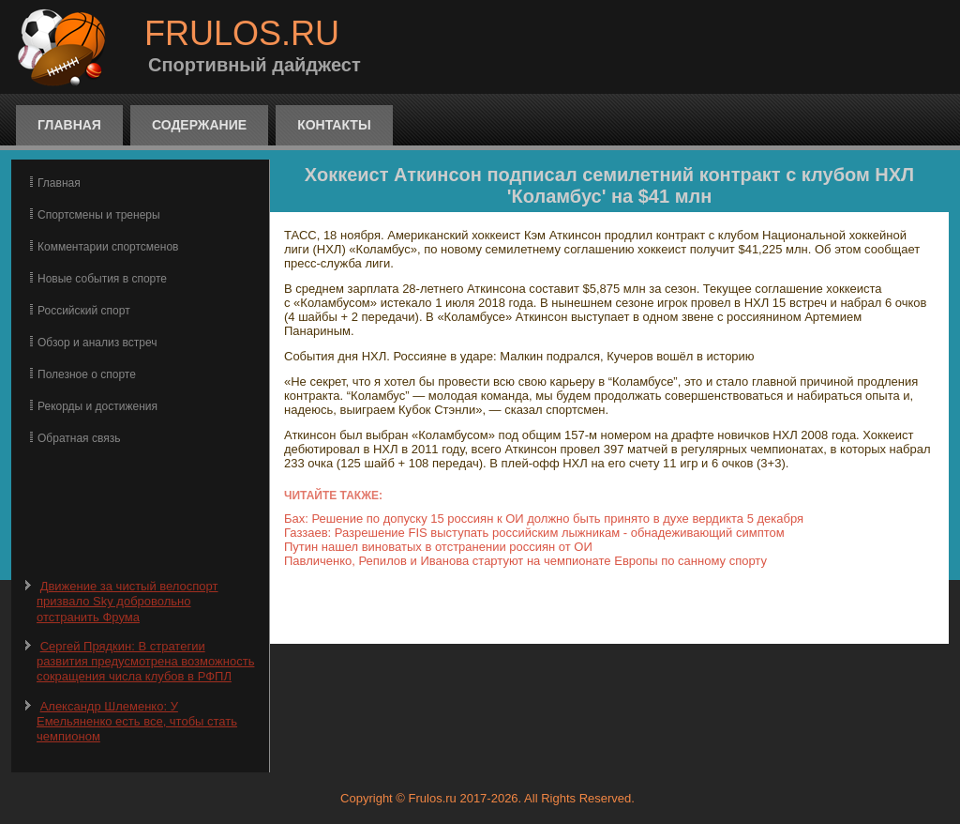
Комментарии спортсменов (108, 246)
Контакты (333, 124)
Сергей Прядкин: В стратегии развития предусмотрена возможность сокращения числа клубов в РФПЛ (145, 661)
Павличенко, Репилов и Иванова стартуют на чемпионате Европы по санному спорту (525, 561)
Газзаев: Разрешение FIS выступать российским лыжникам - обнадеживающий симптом (534, 533)
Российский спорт (84, 310)
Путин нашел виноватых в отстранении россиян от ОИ (438, 547)
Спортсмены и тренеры (99, 214)
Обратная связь (79, 438)
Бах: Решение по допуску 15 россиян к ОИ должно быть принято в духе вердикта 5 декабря (543, 518)
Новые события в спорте (102, 278)
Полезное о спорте (87, 374)
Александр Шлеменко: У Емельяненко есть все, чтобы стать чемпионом (137, 721)
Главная (69, 124)
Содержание (199, 124)
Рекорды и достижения (98, 406)
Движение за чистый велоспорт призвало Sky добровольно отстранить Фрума (127, 601)
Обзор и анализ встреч (97, 342)
